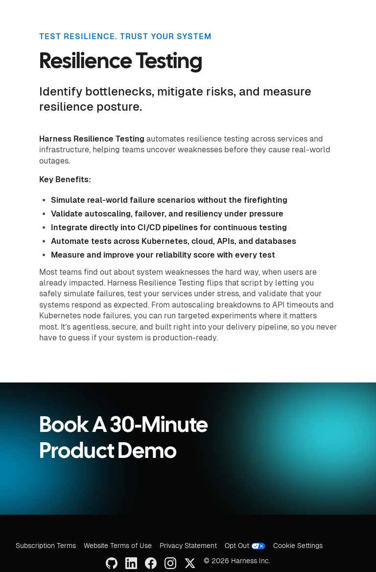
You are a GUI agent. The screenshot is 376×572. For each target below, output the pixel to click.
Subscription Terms (46, 545)
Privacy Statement (188, 545)
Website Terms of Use (118, 545)
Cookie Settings (298, 545)
